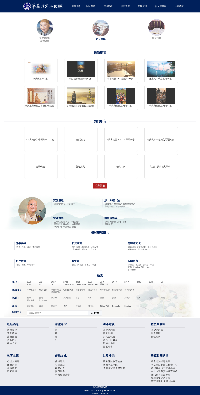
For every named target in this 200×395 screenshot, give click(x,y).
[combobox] (64, 313)
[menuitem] (76, 6)
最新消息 (76, 6)
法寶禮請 (179, 6)
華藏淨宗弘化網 (43, 6)
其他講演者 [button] (144, 249)
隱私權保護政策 (100, 387)
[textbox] (57, 313)
